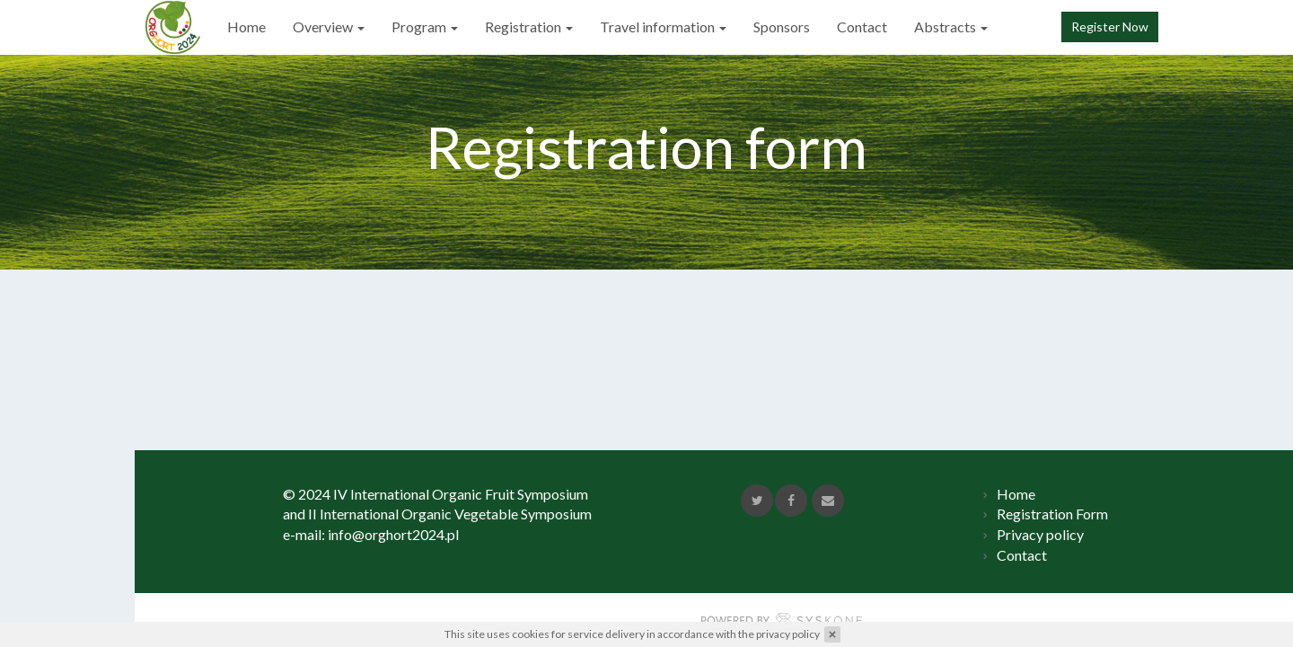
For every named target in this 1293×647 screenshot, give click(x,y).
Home (235, 26)
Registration (518, 26)
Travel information (652, 26)
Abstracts (940, 26)
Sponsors (771, 26)
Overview (318, 26)
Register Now (1109, 26)
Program (414, 26)
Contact (851, 26)
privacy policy (788, 634)
